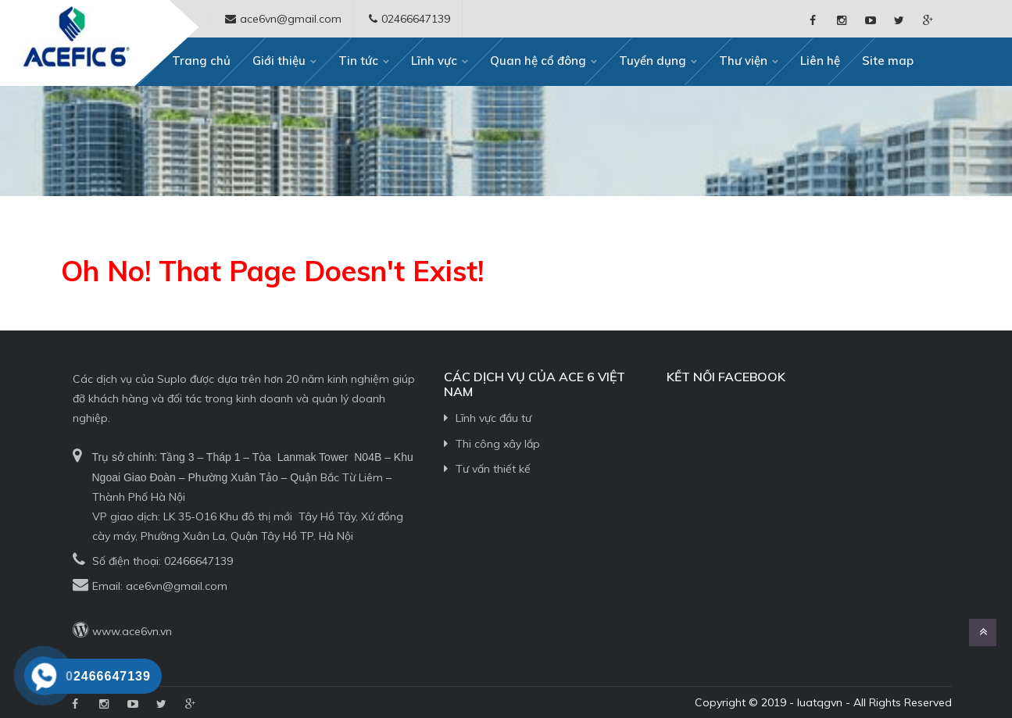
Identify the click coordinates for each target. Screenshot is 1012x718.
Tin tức (358, 60)
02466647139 (198, 561)
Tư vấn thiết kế (493, 469)
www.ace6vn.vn (132, 631)
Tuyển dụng (652, 60)
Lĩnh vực (434, 60)
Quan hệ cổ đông (538, 60)
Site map (888, 60)
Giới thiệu (279, 60)
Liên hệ (820, 60)
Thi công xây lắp (498, 444)
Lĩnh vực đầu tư (493, 418)
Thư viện (743, 60)
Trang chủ (201, 60)
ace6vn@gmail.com (176, 586)
